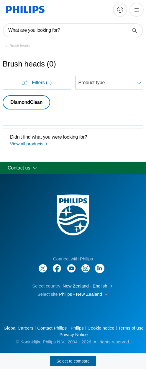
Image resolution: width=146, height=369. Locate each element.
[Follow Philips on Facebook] (57, 265)
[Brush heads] (16, 45)
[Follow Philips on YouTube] (71, 265)
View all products (27, 143)
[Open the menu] (136, 10)
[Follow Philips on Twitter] (42, 265)
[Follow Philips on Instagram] (85, 265)
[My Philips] (120, 10)
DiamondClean (26, 102)
